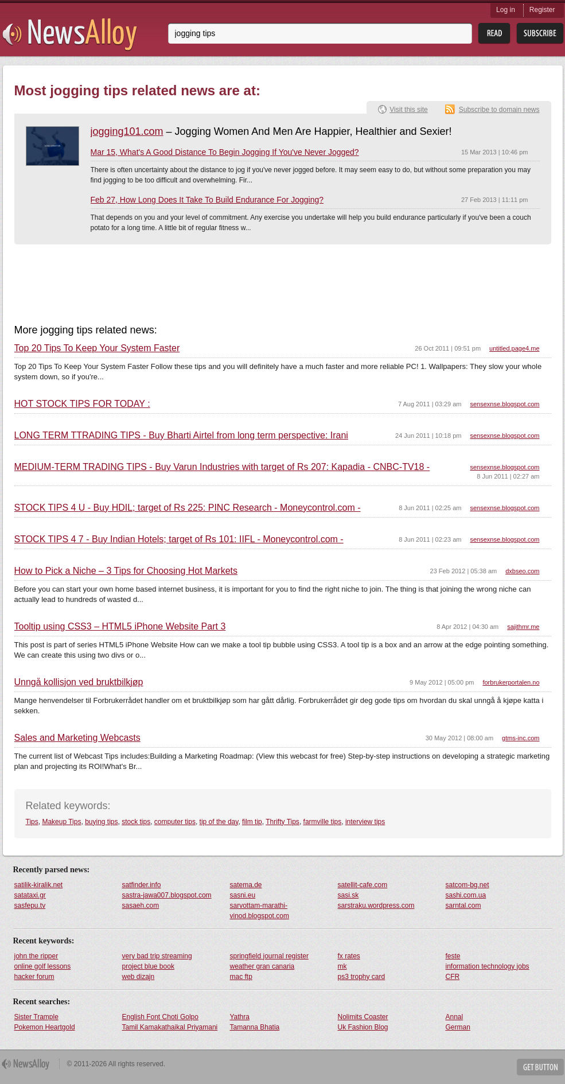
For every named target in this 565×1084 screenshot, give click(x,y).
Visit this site (408, 110)
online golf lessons (42, 966)
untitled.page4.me (514, 348)
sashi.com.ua (466, 895)
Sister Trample (36, 1017)
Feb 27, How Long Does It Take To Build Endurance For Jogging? (207, 199)
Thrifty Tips (282, 822)
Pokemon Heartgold (44, 1027)
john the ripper (36, 956)
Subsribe (540, 33)
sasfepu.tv (30, 906)
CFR (453, 977)
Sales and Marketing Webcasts (77, 738)
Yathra (240, 1017)
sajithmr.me (523, 626)
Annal (454, 1017)
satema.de (246, 885)
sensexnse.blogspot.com (504, 404)
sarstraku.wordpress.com (376, 906)
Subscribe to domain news (499, 110)
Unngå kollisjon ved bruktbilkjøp (78, 682)
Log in (505, 10)
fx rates (349, 956)
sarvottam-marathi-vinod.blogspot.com (259, 911)
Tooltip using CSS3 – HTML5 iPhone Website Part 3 (120, 626)
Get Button (540, 1067)
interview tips (365, 822)
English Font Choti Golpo (160, 1017)
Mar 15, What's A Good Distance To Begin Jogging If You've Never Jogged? (225, 152)
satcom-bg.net (467, 885)
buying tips (101, 822)
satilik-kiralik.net (38, 885)
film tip (252, 822)
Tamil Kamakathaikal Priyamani (170, 1027)
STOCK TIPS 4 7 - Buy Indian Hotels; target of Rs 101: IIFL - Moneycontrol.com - (179, 539)
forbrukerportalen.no (510, 682)
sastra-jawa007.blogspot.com (167, 895)
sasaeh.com (140, 906)
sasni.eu (243, 895)
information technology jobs (487, 966)
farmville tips (322, 822)
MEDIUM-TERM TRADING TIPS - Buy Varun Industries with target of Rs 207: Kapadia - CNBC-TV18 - (222, 467)
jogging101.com (127, 131)
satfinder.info (141, 885)
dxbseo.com (522, 571)
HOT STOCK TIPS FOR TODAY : (82, 404)
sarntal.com (463, 906)
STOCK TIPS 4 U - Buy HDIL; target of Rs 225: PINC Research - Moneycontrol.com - (187, 507)
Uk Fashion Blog (363, 1027)
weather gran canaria (262, 966)
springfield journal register (269, 956)
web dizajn (138, 977)
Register (542, 10)
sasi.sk (348, 895)
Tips (32, 822)
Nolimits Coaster (363, 1017)
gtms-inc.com (520, 738)
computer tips (175, 822)
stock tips (136, 822)
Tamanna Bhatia (255, 1027)
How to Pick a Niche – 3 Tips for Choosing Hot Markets (126, 571)
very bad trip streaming (157, 956)
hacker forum (34, 977)
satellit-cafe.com (363, 885)
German (458, 1027)
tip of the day (219, 822)
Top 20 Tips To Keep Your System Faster (97, 348)
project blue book (148, 966)
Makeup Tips (61, 822)
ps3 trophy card (361, 977)
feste (453, 956)
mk (342, 966)
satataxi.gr (30, 895)
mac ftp (241, 977)
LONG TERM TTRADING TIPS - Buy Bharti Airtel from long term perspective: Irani (181, 435)
